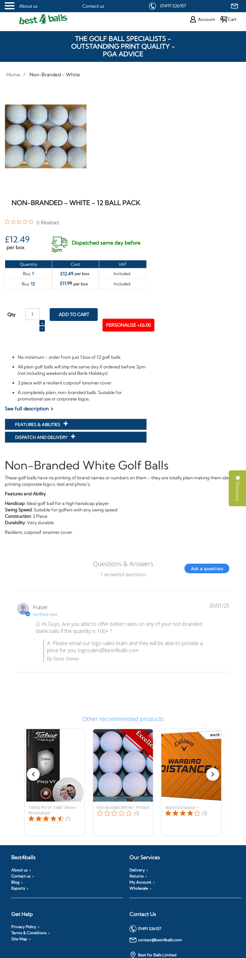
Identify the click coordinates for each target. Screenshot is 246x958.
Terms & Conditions (28, 933)
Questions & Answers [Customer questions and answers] (123, 563)
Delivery (137, 870)
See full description (27, 409)
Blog (15, 882)
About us (28, 6)
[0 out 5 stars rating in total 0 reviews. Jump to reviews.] (32, 222)
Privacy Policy (23, 927)
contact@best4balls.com (155, 940)
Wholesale (138, 888)
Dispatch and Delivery (42, 437)
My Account (140, 882)
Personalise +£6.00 (128, 325)
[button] (33, 774)
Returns (136, 876)
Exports (18, 888)
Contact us (93, 6)
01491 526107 (173, 6)
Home (13, 74)
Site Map (19, 939)
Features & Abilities (38, 424)
